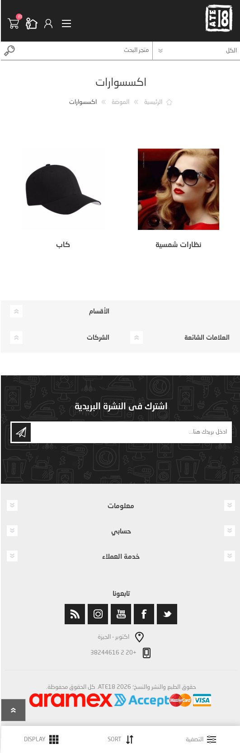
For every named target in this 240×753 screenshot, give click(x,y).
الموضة (119, 102)
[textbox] (84, 51)
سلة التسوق (16, 23)
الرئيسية (152, 102)
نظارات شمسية (178, 244)
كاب (62, 244)
